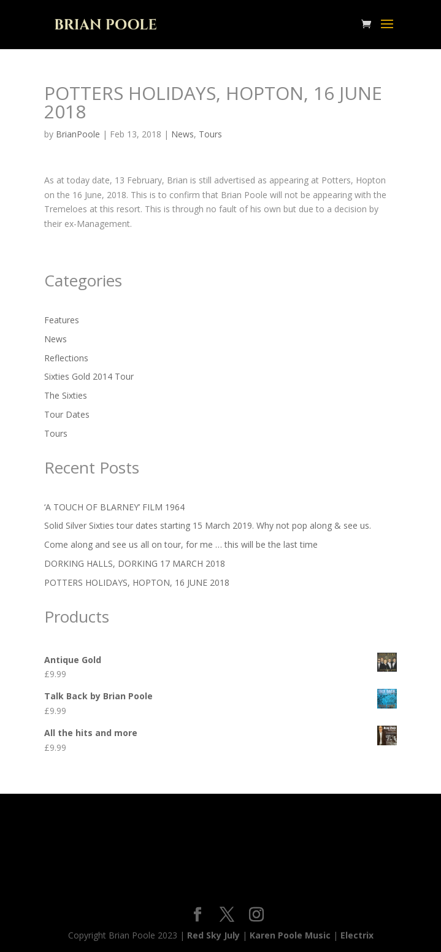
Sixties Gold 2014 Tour (89, 376)
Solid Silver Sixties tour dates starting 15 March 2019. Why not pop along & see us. (207, 525)
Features (61, 320)
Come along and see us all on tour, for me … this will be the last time (181, 544)
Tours (210, 134)
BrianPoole (78, 134)
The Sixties (65, 395)
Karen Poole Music (290, 935)
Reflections (66, 358)
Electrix (357, 935)
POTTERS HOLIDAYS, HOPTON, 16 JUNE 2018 (136, 582)
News (182, 134)
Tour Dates (67, 414)
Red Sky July (213, 935)
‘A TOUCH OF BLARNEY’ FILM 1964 (114, 507)
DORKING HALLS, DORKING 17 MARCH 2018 (134, 563)
